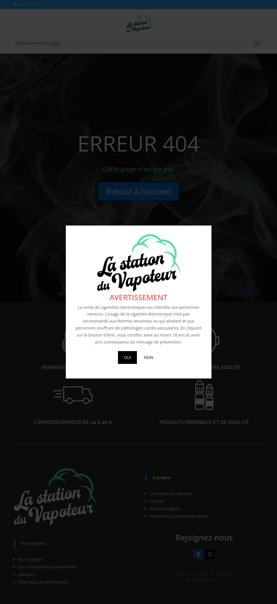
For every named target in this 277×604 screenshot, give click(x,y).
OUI (127, 357)
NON (148, 357)
